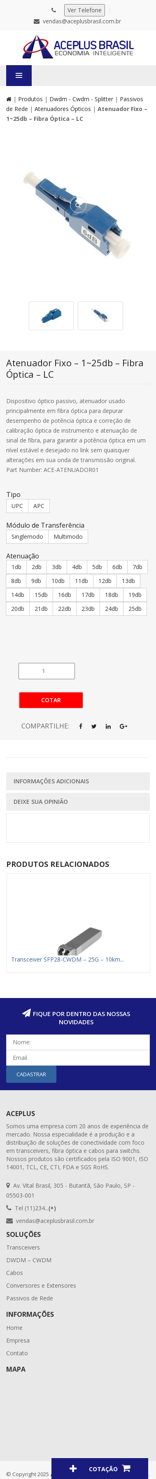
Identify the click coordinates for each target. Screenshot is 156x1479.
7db (137, 567)
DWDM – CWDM (28, 1260)
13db (128, 581)
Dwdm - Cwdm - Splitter (81, 99)
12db (105, 581)
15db (41, 595)
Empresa (18, 1340)
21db (41, 608)
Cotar (51, 700)
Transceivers (23, 1247)
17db (88, 595)
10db (58, 581)
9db (36, 581)
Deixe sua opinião (41, 801)
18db (111, 595)
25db (135, 608)
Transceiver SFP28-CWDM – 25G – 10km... (67, 959)
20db (17, 608)
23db (88, 608)
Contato (17, 1353)
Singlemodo (27, 536)
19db (135, 595)
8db (16, 581)
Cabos (14, 1273)
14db (17, 595)
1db (16, 567)
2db (37, 567)
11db (81, 581)
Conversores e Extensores (41, 1285)
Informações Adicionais (51, 781)
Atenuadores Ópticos (63, 109)
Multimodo (68, 536)
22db (64, 608)
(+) (52, 1208)
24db (111, 608)
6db (117, 567)
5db (97, 567)
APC (38, 506)
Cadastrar (31, 1074)
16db (64, 595)
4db (77, 567)
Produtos (30, 99)
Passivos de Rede (29, 1298)
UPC (17, 506)
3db (57, 567)
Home (14, 1328)
